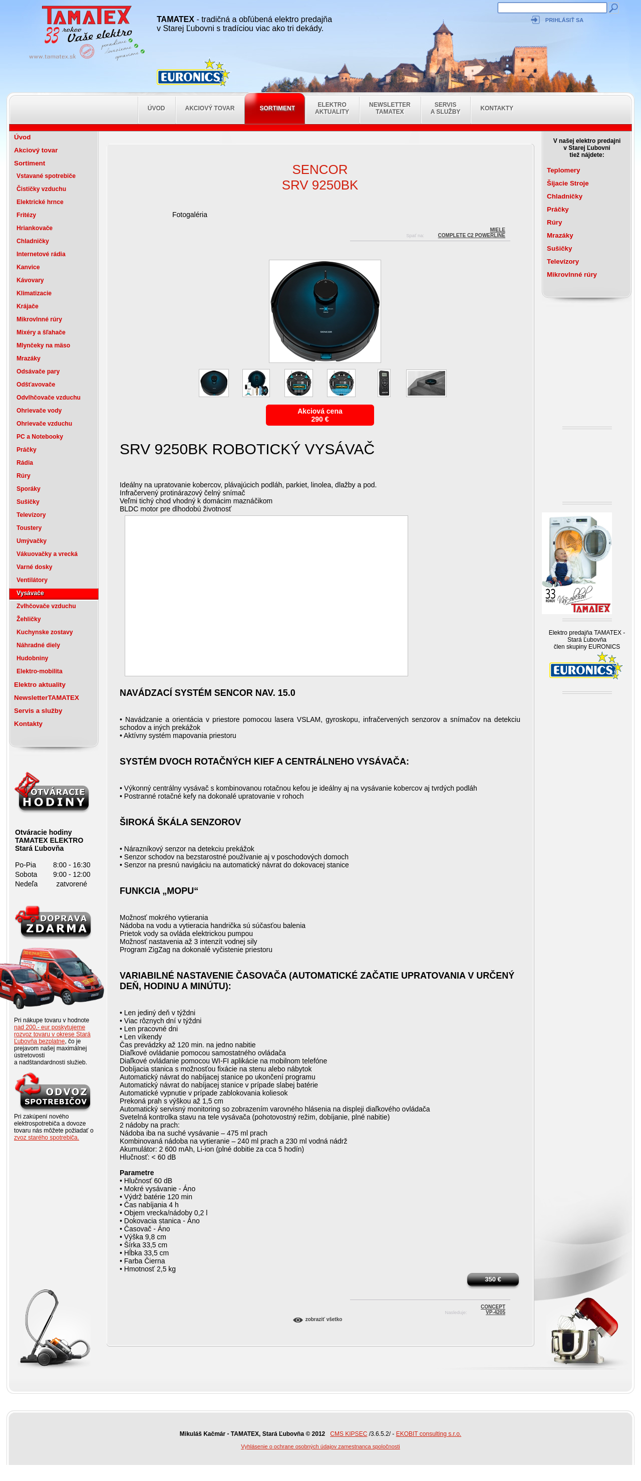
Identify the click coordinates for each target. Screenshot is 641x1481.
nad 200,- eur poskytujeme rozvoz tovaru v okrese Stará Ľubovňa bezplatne (52, 1034)
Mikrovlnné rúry (39, 319)
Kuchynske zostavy (45, 632)
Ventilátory (32, 580)
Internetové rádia (41, 254)
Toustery (29, 527)
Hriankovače (35, 228)
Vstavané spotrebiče (46, 175)
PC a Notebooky (40, 436)
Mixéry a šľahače (41, 332)
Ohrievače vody (39, 410)
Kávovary (30, 280)
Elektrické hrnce (40, 202)
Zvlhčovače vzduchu (46, 606)
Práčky (27, 449)
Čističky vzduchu (41, 189)
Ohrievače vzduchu (44, 423)
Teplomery (563, 170)
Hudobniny (32, 658)
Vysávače (30, 593)
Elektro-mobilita (40, 671)
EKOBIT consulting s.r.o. (429, 1433)
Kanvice (28, 267)
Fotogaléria (189, 215)
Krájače (28, 306)
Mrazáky (29, 358)
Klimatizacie (34, 293)
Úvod (156, 108)
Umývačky (32, 540)
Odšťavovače (36, 384)
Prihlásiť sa (564, 20)
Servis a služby (446, 108)
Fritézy (26, 215)
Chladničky (33, 241)
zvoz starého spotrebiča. (46, 1137)
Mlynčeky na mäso (43, 345)
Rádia (25, 462)
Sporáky (29, 488)
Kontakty (496, 108)
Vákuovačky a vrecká (47, 554)
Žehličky (29, 619)
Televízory (31, 514)
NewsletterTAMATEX (390, 108)
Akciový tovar (210, 108)
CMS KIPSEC (348, 1433)
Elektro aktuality (332, 108)
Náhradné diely (38, 645)
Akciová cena (320, 411)
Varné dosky (34, 567)
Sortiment (277, 108)
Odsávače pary (38, 371)
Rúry (24, 475)
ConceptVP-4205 (493, 1308)
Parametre (137, 1173)
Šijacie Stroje (568, 183)
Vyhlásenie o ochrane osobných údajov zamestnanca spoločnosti (320, 1446)
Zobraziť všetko (324, 1319)
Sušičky (28, 501)
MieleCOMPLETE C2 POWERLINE (471, 231)
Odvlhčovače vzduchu (49, 397)
